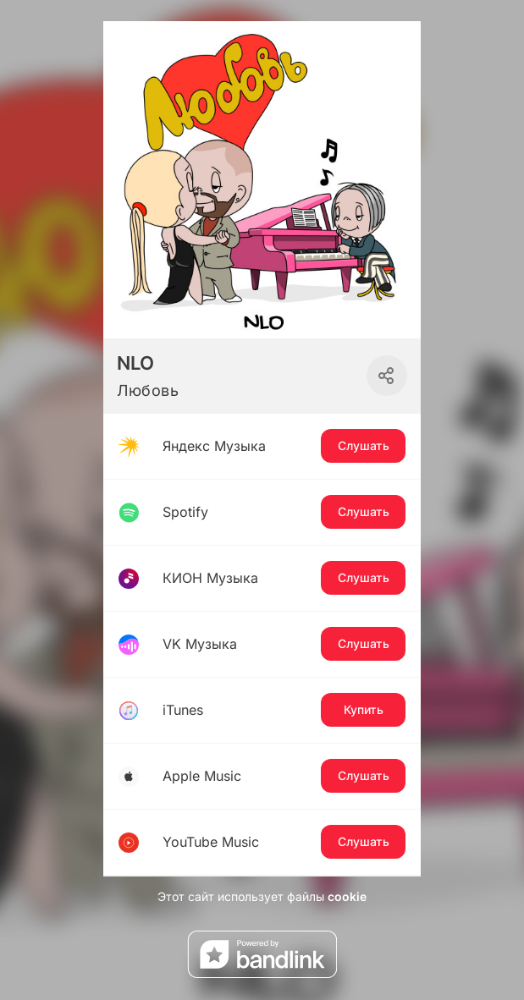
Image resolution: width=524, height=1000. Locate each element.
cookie (347, 896)
